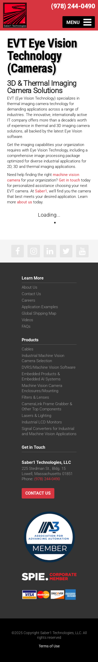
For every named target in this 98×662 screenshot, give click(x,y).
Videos (27, 320)
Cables (27, 349)
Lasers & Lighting (36, 415)
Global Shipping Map (39, 313)
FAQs (26, 326)
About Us (29, 287)
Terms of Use (49, 646)
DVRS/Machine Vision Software (49, 367)
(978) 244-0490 (73, 6)
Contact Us (31, 293)
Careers (28, 300)
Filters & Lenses (35, 397)
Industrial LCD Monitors (42, 422)
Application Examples (40, 307)
